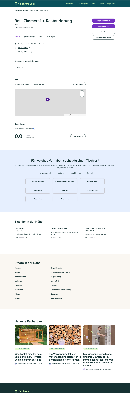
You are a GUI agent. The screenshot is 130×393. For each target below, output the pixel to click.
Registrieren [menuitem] (111, 4)
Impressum (87, 385)
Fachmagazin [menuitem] (83, 4)
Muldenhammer (95, 281)
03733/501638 (23, 48)
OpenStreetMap (75, 115)
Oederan (43, 277)
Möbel (18, 67)
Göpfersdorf (69, 277)
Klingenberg (19, 277)
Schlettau (43, 281)
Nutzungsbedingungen (72, 385)
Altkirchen (68, 272)
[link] (31, 233)
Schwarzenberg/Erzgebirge (99, 268)
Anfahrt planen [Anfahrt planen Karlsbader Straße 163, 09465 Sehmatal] (78, 84)
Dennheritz (69, 268)
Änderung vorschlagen (103, 37)
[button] (47, 99)
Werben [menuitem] (101, 4)
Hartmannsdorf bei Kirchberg (100, 277)
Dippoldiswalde (45, 268)
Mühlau (17, 281)
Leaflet (66, 115)
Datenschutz (50, 385)
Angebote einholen (103, 21)
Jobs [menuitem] (93, 4)
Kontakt (42, 385)
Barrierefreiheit (59, 385)
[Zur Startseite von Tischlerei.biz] (24, 3)
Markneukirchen (20, 272)
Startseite (18, 10)
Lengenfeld (94, 272)
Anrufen (103, 32)
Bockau (67, 281)
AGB (82, 385)
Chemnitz (18, 268)
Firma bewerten (78, 136)
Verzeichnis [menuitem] (69, 4)
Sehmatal (25, 10)
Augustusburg (45, 272)
